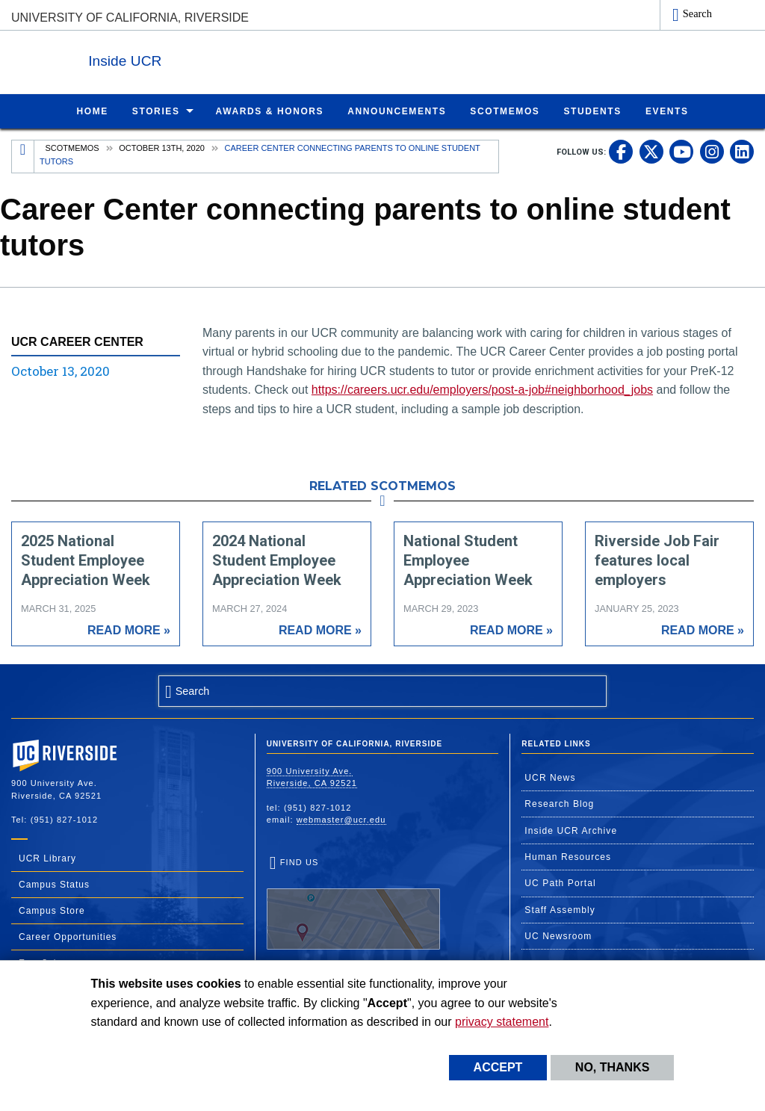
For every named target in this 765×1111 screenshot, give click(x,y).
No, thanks (612, 1067)
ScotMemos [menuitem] (504, 110)
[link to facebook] (621, 151)
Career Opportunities (68, 936)
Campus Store (52, 910)
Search (697, 13)
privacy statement (501, 1021)
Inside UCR (193, 58)
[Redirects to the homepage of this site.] (23, 156)
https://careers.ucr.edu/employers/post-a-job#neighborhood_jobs (482, 389)
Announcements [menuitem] (396, 110)
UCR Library (47, 857)
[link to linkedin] (742, 151)
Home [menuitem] (92, 110)
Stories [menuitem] (156, 110)
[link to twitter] (651, 151)
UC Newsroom (558, 935)
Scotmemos (72, 147)
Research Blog (559, 803)
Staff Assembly (559, 909)
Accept (498, 1067)
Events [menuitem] (667, 110)
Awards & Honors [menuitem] (270, 110)
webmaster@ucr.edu (341, 818)
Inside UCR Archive (570, 830)
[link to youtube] (681, 151)
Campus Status (54, 884)
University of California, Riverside (130, 17)
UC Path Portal (559, 882)
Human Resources (567, 856)
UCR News (549, 777)
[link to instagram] (712, 151)
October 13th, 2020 (162, 147)
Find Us (353, 903)
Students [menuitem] (592, 110)
